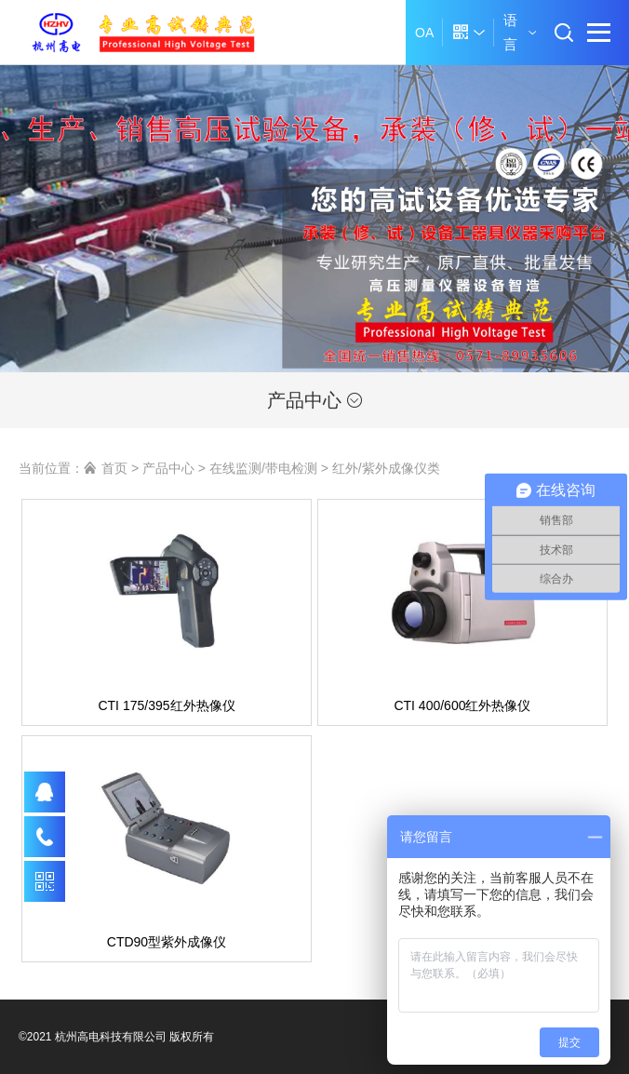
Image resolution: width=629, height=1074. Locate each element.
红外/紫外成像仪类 (386, 468)
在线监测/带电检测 (263, 468)
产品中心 (315, 400)
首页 (114, 468)
